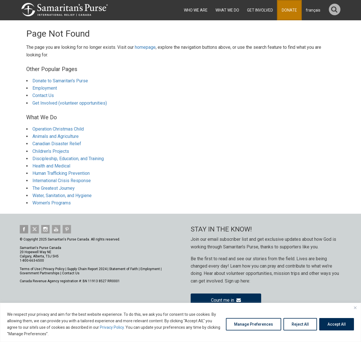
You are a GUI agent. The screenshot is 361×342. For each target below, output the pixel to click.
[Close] (355, 307)
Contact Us (43, 95)
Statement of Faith (123, 269)
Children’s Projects (50, 151)
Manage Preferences (253, 324)
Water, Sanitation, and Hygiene (62, 195)
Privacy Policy (112, 327)
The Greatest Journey (53, 188)
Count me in (226, 300)
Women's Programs (51, 203)
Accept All (336, 324)
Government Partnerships (40, 273)
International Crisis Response (61, 180)
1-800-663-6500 (32, 260)
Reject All (300, 324)
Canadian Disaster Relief (56, 143)
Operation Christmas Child (58, 129)
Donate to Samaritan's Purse (60, 80)
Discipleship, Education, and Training (68, 158)
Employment (44, 88)
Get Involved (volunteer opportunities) (69, 103)
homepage (145, 47)
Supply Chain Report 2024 (87, 269)
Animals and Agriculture (55, 136)
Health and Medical (51, 166)
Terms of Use (30, 269)
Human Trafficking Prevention (61, 173)
